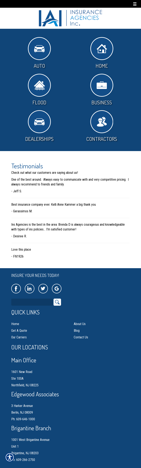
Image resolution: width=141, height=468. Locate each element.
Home (101, 53)
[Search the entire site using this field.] (32, 298)
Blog (77, 326)
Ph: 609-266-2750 (23, 456)
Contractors (101, 126)
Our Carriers (19, 333)
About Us (80, 320)
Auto (39, 53)
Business (101, 90)
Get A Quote (19, 326)
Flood (39, 90)
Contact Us (81, 333)
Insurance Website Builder (51, 465)
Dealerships (39, 126)
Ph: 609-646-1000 (23, 415)
